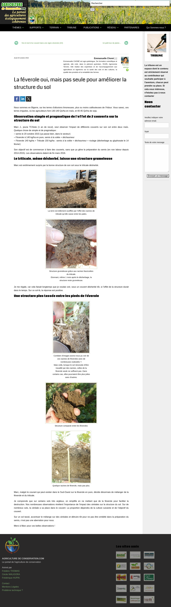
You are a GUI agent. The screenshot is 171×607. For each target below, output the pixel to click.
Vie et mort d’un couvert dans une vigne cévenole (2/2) (42, 43)
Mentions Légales (10, 587)
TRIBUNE (71, 27)
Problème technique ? (12, 590)
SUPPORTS (35, 27)
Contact (5, 583)
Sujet (147, 131)
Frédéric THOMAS (11, 571)
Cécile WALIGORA (11, 574)
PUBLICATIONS (91, 27)
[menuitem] (5, 27)
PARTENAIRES (131, 27)
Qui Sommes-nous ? (156, 27)
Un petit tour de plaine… (112, 43)
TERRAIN (54, 27)
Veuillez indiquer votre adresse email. (154, 119)
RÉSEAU (111, 27)
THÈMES (16, 27)
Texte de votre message (154, 142)
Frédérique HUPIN (11, 578)
